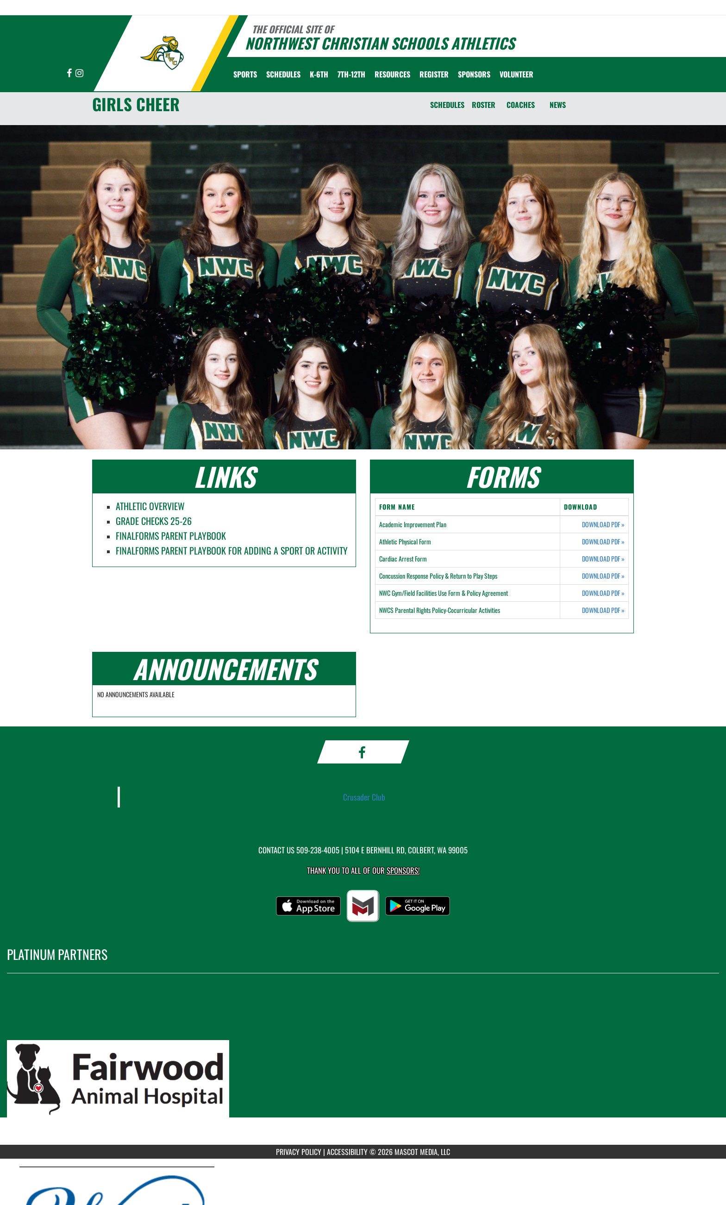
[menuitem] (434, 74)
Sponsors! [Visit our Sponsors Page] (403, 870)
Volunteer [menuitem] (516, 74)
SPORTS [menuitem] (245, 74)
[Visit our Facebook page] (70, 73)
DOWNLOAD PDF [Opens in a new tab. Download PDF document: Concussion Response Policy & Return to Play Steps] (603, 575)
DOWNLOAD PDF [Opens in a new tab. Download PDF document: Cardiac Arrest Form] (603, 558)
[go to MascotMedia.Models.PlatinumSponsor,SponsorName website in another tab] (363, 1066)
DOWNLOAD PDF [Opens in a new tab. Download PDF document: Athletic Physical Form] (603, 541)
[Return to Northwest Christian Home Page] (162, 52)
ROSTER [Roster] (483, 104)
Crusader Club (364, 797)
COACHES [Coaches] (521, 104)
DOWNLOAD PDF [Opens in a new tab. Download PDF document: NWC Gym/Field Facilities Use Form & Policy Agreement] (603, 593)
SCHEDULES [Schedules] (447, 104)
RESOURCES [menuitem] (392, 74)
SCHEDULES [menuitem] (283, 74)
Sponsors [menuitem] (474, 74)
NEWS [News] (558, 104)
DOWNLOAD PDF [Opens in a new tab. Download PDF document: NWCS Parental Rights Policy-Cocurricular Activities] (603, 610)
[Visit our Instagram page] (79, 73)
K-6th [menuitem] (319, 74)
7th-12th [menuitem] (351, 74)
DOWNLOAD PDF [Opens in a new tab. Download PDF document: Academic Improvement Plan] (603, 524)
